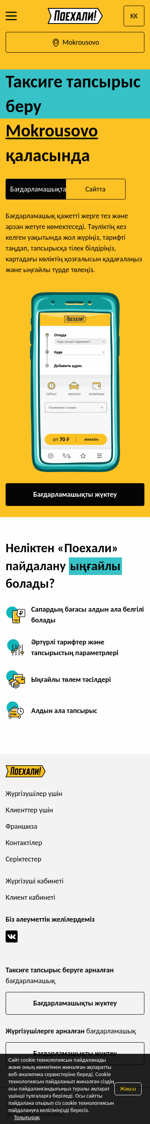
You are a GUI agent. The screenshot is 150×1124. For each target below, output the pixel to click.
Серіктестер (23, 859)
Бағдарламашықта (38, 189)
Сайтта (95, 189)
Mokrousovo (75, 43)
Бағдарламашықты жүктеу (75, 494)
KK (134, 16)
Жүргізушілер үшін (34, 793)
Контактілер (24, 842)
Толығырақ (27, 1117)
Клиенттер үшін (29, 810)
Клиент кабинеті (30, 897)
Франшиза (21, 826)
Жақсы (128, 1088)
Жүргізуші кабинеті (35, 881)
